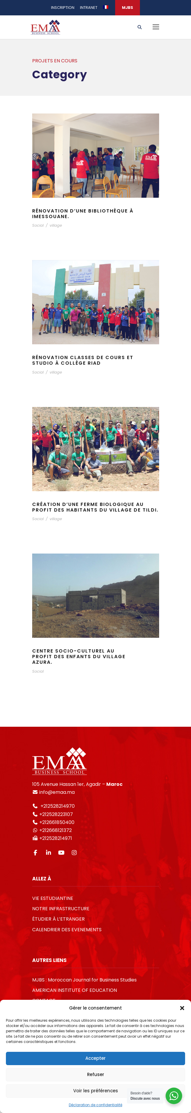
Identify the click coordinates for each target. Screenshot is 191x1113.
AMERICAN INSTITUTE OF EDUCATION (74, 990)
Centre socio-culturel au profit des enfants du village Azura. (78, 657)
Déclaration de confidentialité (95, 1104)
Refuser (95, 1074)
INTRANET (88, 7)
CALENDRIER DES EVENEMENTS (67, 929)
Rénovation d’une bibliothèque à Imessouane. (82, 213)
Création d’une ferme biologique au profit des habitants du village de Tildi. (95, 507)
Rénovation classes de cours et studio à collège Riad (82, 360)
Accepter (95, 1058)
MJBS (127, 7)
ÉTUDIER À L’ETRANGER (58, 919)
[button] (182, 1008)
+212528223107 (56, 814)
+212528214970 (57, 806)
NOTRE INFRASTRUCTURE (60, 908)
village (56, 225)
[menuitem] (105, 10)
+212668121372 (55, 830)
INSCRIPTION (62, 7)
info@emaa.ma (56, 792)
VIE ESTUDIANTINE (52, 898)
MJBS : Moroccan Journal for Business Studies (84, 979)
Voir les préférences (95, 1091)
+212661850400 (56, 822)
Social (38, 225)
